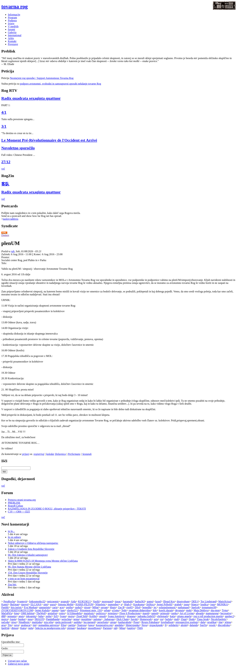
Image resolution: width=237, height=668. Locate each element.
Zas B (121, 607)
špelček (5, 628)
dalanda (194, 625)
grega (113, 622)
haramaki (128, 601)
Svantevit (22, 601)
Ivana (63, 616)
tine (221, 622)
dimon (14, 628)
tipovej (24, 604)
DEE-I (195, 601)
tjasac (118, 601)
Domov (5, 235)
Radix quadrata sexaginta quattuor (31, 98)
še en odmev (14, 537)
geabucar (26, 625)
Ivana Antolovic (116, 616)
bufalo (168, 619)
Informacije (14, 14)
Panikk (5, 607)
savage (104, 607)
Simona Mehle (65, 604)
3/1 (3, 126)
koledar (50, 454)
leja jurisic (16, 607)
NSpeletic (100, 604)
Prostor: (5, 257)
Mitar (122, 628)
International (14, 35)
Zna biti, (12, 584)
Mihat (95, 607)
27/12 (5, 162)
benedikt (146, 607)
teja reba (48, 622)
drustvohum (183, 601)
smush (102, 616)
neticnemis (53, 601)
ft (166, 625)
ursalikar (211, 622)
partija (71, 625)
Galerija (12, 32)
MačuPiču (6, 613)
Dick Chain (123, 619)
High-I (127, 604)
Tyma (225, 610)
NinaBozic (24, 622)
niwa (13, 622)
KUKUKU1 (84, 601)
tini (34, 625)
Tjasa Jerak (203, 619)
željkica (150, 604)
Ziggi (184, 619)
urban (107, 610)
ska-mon (215, 610)
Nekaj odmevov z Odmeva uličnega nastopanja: (33, 543)
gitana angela (184, 616)
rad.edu (5, 622)
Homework (146, 619)
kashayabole (124, 622)
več (3, 168)
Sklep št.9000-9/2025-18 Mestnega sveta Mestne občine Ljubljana (43, 560)
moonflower (94, 628)
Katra (23, 628)
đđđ (3, 616)
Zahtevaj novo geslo (18, 663)
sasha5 (78, 607)
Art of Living (187, 613)
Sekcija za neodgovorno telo (50, 628)
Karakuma (138, 604)
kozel (158, 601)
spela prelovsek (63, 622)
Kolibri (93, 616)
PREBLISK (14, 502)
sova (16, 625)
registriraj (39, 454)
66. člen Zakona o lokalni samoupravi (28, 554)
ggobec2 (229, 616)
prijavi (25, 454)
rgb (12, 251)
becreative (226, 613)
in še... (11, 531)
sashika (77, 622)
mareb (146, 613)
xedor (49, 616)
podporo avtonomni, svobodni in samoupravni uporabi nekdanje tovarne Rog (60, 83)
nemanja (11, 616)
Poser (136, 622)
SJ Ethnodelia (74, 613)
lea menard (89, 622)
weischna (66, 619)
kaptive (131, 628)
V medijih (13, 26)
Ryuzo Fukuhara (150, 622)
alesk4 (184, 625)
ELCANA (36, 604)
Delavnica (60, 454)
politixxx (101, 613)
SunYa (203, 625)
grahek (178, 604)
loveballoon (167, 622)
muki (189, 610)
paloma (97, 619)
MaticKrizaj (224, 601)
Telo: (4, 263)
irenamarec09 (209, 607)
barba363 (140, 601)
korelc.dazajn (166, 610)
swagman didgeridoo (140, 610)
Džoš (137, 607)
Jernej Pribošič (164, 604)
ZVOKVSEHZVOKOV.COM (17, 610)
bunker (21, 619)
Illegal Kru (169, 601)
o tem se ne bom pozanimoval (24, 578)
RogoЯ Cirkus (15, 505)
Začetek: (6, 254)
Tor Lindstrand (208, 601)
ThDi (140, 628)
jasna (186, 604)
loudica (204, 604)
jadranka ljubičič (146, 616)
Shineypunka (132, 625)
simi (45, 604)
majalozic (89, 613)
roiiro (62, 613)
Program (12, 17)
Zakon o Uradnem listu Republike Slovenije (31, 549)
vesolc (212, 625)
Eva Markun (30, 607)
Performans (74, 454)
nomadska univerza (48, 625)
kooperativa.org (104, 625)
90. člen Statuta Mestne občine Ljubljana (29, 566)
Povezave (13, 44)
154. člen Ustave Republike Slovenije (28, 572)
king (16, 613)
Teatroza (81, 625)
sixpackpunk (156, 625)
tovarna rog (14, 6)
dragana (131, 616)
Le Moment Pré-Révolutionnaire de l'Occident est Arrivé (49, 140)
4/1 (3, 112)
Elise (63, 625)
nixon (87, 607)
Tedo (124, 610)
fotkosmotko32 (37, 601)
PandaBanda (52, 619)
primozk (164, 613)
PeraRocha (9, 601)
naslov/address (10, 219)
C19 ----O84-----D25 (19, 511)
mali (176, 619)
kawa (91, 625)
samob (154, 613)
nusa (30, 619)
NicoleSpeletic (218, 619)
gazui (53, 604)
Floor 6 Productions (129, 613)
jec (155, 607)
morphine (86, 619)
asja (156, 619)
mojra (71, 616)
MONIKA (222, 604)
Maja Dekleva (201, 610)
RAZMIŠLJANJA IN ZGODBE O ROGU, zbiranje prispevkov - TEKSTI (47, 508)
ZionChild (81, 616)
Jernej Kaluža (42, 610)
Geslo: (4, 648)
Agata (13, 619)
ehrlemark (162, 616)
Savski (134, 619)
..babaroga (108, 619)
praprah (65, 601)
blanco (194, 604)
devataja (179, 610)
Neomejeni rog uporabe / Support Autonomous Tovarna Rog (42, 78)
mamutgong (212, 613)
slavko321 (72, 610)
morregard (107, 601)
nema (76, 619)
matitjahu (37, 622)
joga (212, 604)
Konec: (38, 254)
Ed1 (56, 616)
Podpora (12, 20)
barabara (81, 628)
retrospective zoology (186, 622)
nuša (30, 628)
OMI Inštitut (27, 613)
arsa (3, 625)
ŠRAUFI (39, 619)
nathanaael (183, 607)
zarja (54, 607)
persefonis (102, 622)
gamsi (150, 601)
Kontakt (12, 41)
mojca (4, 619)
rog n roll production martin (208, 616)
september (113, 604)
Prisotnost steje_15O (91, 610)
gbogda (200, 613)
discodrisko (224, 625)
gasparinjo (44, 607)
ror (161, 619)
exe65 (129, 607)
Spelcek (195, 607)
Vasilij (96, 601)
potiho (69, 607)
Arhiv (11, 38)
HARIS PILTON (84, 604)
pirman (71, 628)
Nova (144, 625)
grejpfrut (52, 613)
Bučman (14, 604)
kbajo (113, 607)
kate (63, 610)
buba (40, 616)
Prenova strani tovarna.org (22, 499)
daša (202, 622)
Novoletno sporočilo (18, 148)
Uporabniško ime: (10, 642)
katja (172, 616)
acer (62, 607)
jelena (228, 622)
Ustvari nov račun (17, 660)
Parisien (107, 628)
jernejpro (112, 613)
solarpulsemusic (167, 607)
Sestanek (87, 454)
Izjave (11, 23)
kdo (155, 610)
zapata (55, 610)
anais (21, 616)
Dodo (192, 619)
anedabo (119, 625)
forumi (11, 29)
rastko (174, 613)
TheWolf (41, 613)
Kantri (4, 604)
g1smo (115, 610)
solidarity (173, 625)
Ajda (73, 601)
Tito (10, 625)
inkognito (31, 616)
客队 (5, 184)
